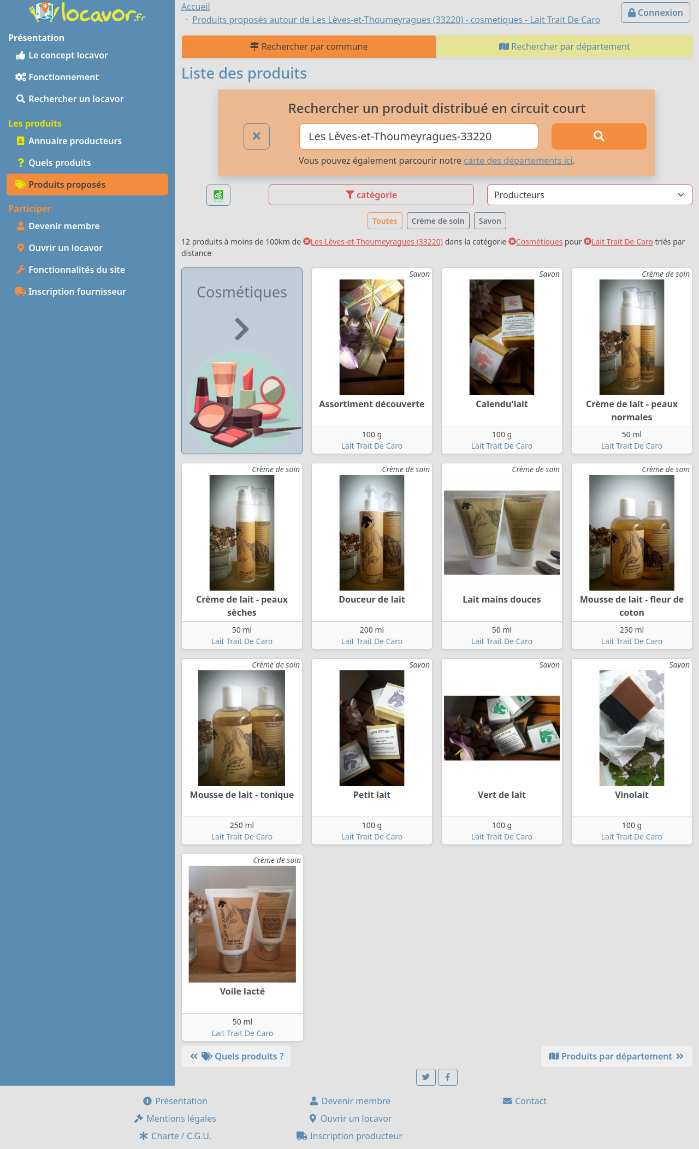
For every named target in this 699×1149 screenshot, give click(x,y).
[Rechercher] (599, 136)
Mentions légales (174, 1118)
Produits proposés (60, 184)
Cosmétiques (535, 241)
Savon (490, 221)
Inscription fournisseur (70, 291)
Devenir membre (57, 226)
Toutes (384, 221)
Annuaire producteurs (68, 141)
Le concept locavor (61, 55)
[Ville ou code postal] (418, 136)
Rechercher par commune (309, 46)
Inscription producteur (349, 1136)
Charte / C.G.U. (174, 1136)
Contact (524, 1101)
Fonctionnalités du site (70, 270)
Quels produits (53, 163)
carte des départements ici (518, 160)
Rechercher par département (564, 46)
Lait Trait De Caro (618, 241)
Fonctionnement (57, 77)
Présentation (175, 1101)
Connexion (655, 13)
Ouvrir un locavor (59, 248)
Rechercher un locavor (69, 99)
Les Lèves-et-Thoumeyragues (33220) (373, 241)
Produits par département (616, 1056)
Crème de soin (438, 221)
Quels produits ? (235, 1056)
